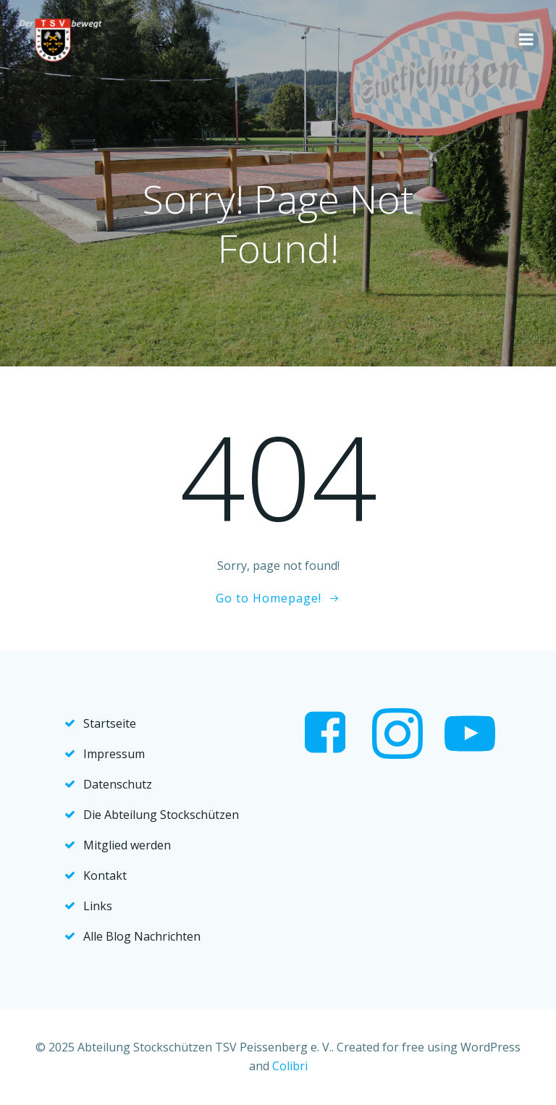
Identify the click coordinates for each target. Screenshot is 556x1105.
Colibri (290, 1066)
